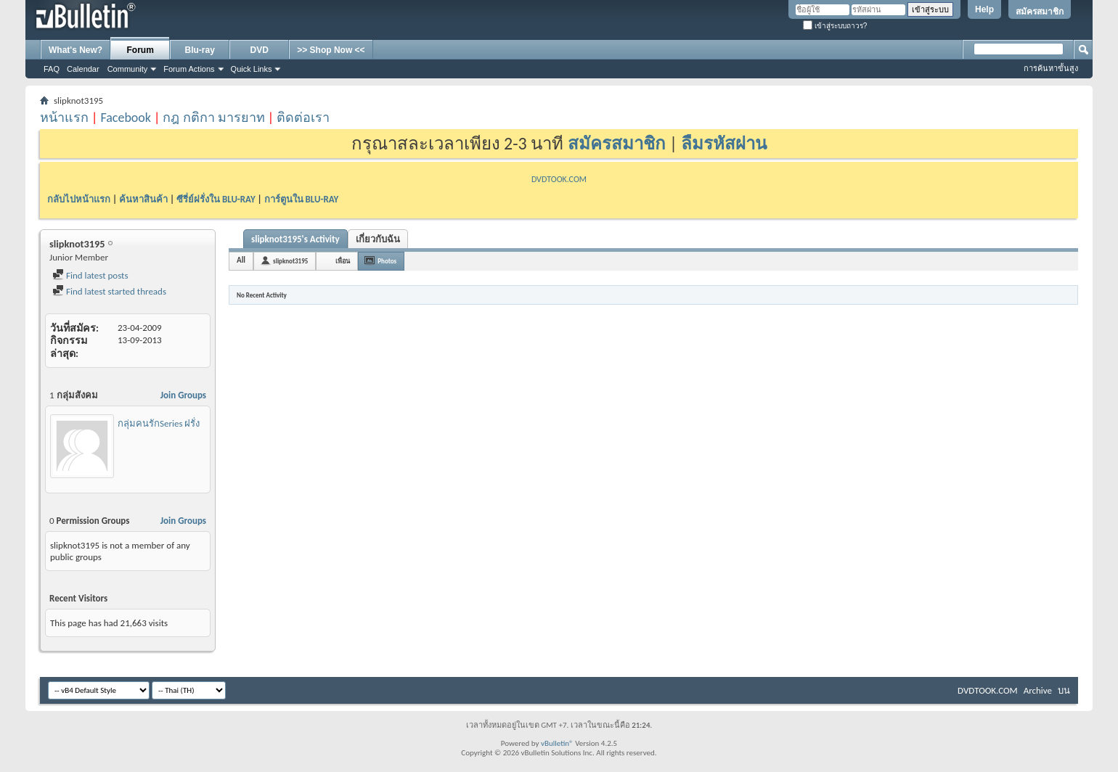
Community (127, 69)
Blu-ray (200, 50)
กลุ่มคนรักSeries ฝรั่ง (159, 423)
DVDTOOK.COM (559, 179)
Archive (1038, 690)
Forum (140, 50)
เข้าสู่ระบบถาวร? (835, 26)
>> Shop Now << (330, 50)
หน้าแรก (64, 118)
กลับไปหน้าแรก (78, 199)
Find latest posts (90, 275)
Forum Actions (188, 69)
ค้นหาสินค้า (143, 199)
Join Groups (183, 395)
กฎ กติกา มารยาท (213, 118)
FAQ (52, 69)
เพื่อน (342, 261)
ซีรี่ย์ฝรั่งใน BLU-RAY (216, 199)
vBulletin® (557, 743)
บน (1064, 690)
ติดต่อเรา (303, 118)
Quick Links (251, 69)
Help (984, 9)
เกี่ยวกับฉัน (378, 239)
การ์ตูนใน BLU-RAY (301, 199)
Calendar (83, 69)
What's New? (75, 50)
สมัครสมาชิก (1040, 12)
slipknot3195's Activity (295, 239)
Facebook (125, 118)
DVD (259, 50)
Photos (387, 261)
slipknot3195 (290, 261)
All (241, 260)
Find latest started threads (109, 291)
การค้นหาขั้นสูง (1051, 68)
